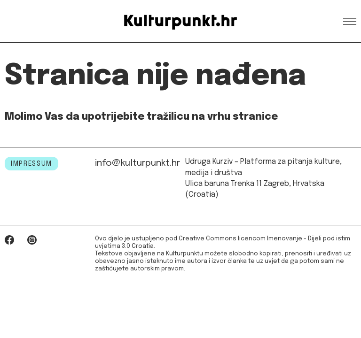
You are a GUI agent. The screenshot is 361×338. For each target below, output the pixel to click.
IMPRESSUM (31, 164)
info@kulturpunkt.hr (137, 163)
